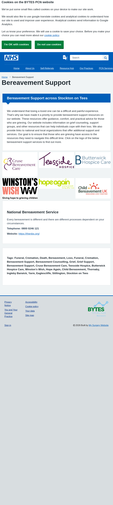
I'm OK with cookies (16, 44)
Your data (30, 311)
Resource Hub (67, 68)
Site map (29, 315)
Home (17, 68)
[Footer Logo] (88, 308)
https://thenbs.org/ (29, 233)
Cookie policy (31, 306)
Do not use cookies (49, 44)
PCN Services (106, 68)
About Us (29, 68)
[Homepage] (11, 57)
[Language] (65, 57)
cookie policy (51, 35)
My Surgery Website (99, 325)
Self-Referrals (47, 68)
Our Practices (86, 68)
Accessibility (31, 302)
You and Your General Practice (10, 313)
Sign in (7, 325)
